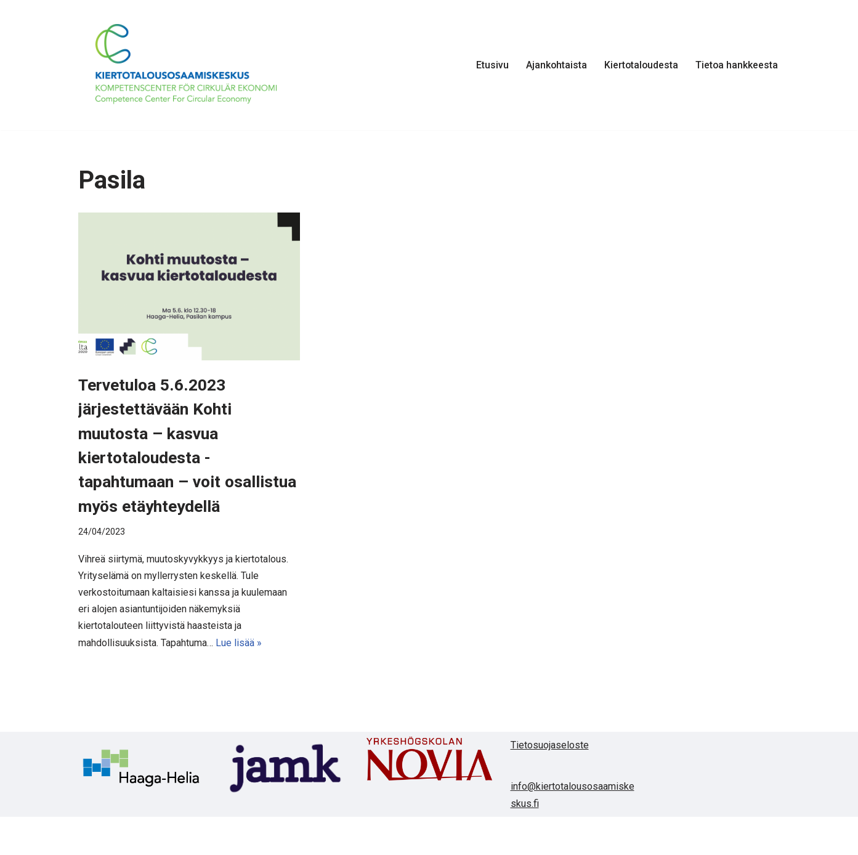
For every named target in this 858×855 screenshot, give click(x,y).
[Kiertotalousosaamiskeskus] (186, 65)
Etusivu (490, 65)
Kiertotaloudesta (640, 65)
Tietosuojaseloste (550, 769)
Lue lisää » (239, 667)
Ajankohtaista (554, 65)
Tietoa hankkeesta (736, 65)
